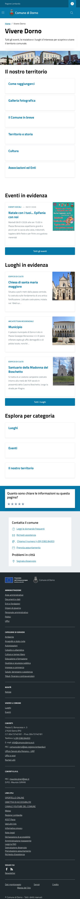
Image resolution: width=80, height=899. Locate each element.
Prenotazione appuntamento (18, 851)
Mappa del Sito (24, 887)
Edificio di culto (15, 276)
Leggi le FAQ (10, 844)
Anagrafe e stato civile (15, 641)
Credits (55, 884)
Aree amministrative (14, 595)
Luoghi (8, 707)
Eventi (8, 712)
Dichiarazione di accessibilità (17, 837)
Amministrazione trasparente (18, 840)
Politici (8, 616)
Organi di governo (13, 608)
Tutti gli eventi (40, 251)
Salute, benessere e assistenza (19, 671)
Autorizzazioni (11, 645)
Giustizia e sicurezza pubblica (18, 663)
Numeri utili (10, 760)
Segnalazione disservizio (16, 847)
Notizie (8, 692)
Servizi (37, 884)
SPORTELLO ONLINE (14, 797)
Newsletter (10, 873)
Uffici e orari (10, 755)
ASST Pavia (10, 819)
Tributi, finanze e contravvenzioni (19, 676)
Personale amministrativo (16, 612)
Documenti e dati (12, 599)
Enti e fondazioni (12, 603)
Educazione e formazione (16, 658)
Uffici (7, 621)
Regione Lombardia (12, 3)
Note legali (10, 832)
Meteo (8, 810)
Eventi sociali (14, 206)
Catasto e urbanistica (14, 650)
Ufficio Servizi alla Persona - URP (20, 751)
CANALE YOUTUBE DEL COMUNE (20, 806)
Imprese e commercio (14, 667)
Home (7, 23)
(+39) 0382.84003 (22, 738)
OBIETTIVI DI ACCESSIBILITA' (18, 802)
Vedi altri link (11, 823)
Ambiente (9, 636)
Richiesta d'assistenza (15, 854)
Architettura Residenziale (21, 321)
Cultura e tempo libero (15, 654)
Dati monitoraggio (13, 884)
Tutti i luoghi (40, 402)
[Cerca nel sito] (70, 13)
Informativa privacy (13, 828)
